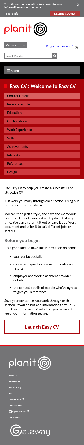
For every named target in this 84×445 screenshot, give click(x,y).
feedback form (15, 405)
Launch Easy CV (42, 326)
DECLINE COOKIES (64, 13)
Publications (14, 417)
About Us (13, 375)
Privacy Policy (15, 387)
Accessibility (14, 381)
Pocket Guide (16, 399)
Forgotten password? (60, 46)
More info (12, 13)
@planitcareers (19, 411)
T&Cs (11, 393)
